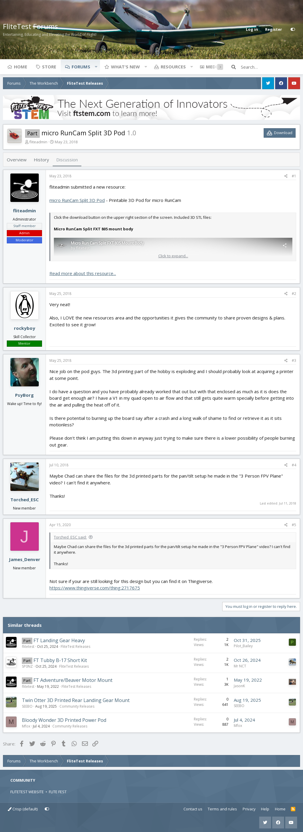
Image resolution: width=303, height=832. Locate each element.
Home (20, 67)
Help (265, 809)
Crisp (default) (23, 809)
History (41, 160)
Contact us (192, 809)
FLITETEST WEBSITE (27, 791)
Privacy (249, 809)
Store (49, 67)
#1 (294, 176)
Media (213, 67)
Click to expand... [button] (173, 255)
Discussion (67, 160)
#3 (294, 360)
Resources (173, 67)
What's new (125, 67)
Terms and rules (222, 809)
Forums (81, 67)
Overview (17, 160)
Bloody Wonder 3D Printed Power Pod (64, 720)
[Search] (270, 67)
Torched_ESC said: (70, 537)
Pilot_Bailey (243, 645)
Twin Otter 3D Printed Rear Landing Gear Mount (76, 700)
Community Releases (76, 706)
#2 (294, 293)
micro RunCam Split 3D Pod (77, 200)
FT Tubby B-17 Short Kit (60, 660)
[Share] (286, 176)
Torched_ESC (24, 499)
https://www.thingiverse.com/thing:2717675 (94, 588)
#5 (294, 524)
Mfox (26, 726)
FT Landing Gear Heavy (59, 640)
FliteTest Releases (75, 646)
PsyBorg (24, 395)
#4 (294, 465)
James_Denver (24, 559)
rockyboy (24, 328)
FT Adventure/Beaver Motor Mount (72, 680)
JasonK (239, 685)
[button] (96, 66)
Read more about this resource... (82, 273)
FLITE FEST (58, 791)
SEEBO (27, 706)
